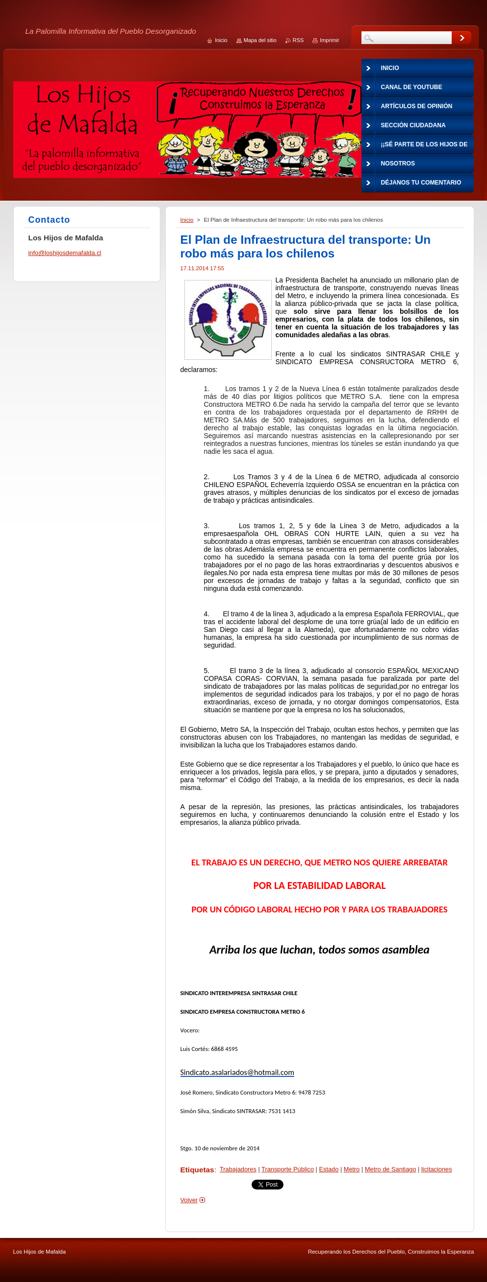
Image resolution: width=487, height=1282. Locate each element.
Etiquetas (197, 1169)
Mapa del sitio (260, 40)
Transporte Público (287, 1169)
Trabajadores (238, 1169)
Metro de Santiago (390, 1169)
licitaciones (436, 1169)
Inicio (187, 220)
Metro (352, 1169)
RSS (298, 40)
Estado (328, 1169)
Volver (189, 1200)
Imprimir (329, 40)
